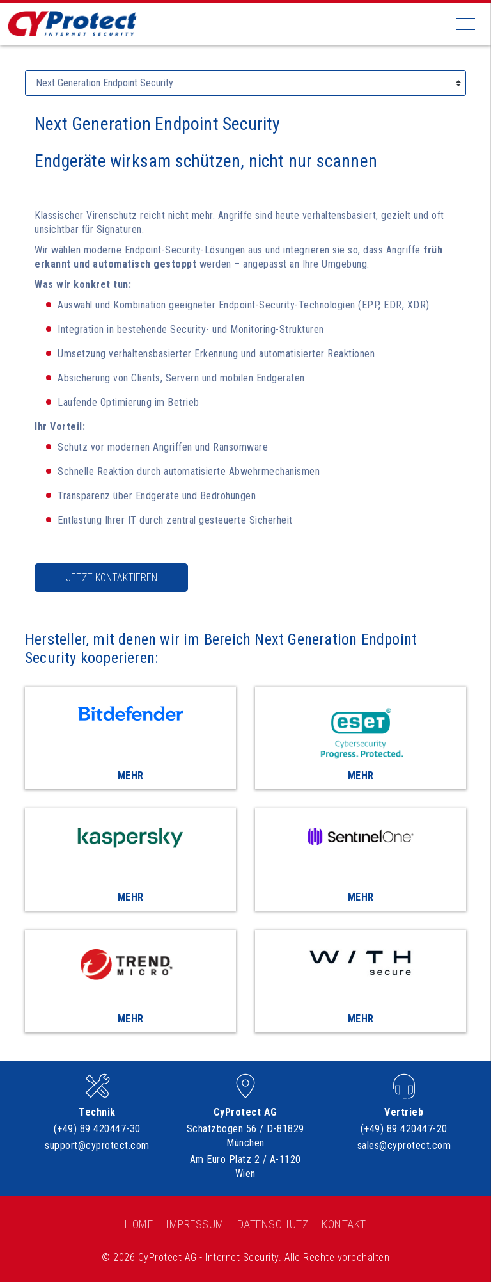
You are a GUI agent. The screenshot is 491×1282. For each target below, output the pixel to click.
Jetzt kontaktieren (111, 578)
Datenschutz (273, 1224)
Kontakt (344, 1224)
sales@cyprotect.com (404, 1145)
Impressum (195, 1224)
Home (139, 1224)
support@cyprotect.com (97, 1145)
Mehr (131, 775)
